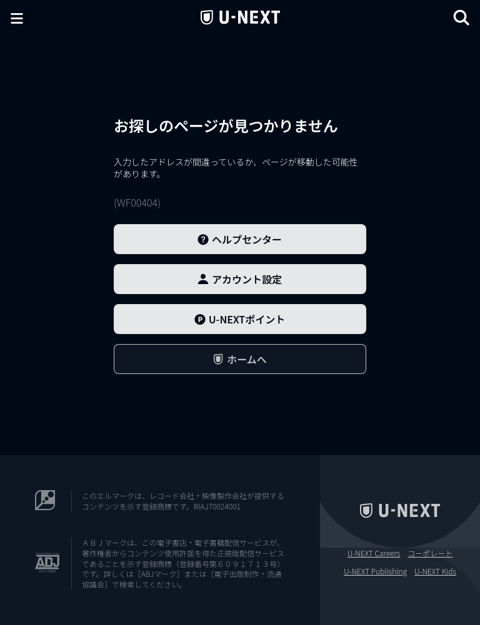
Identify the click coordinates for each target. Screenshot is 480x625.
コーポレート (430, 553)
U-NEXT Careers (374, 553)
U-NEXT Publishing (375, 571)
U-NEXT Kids (435, 571)
